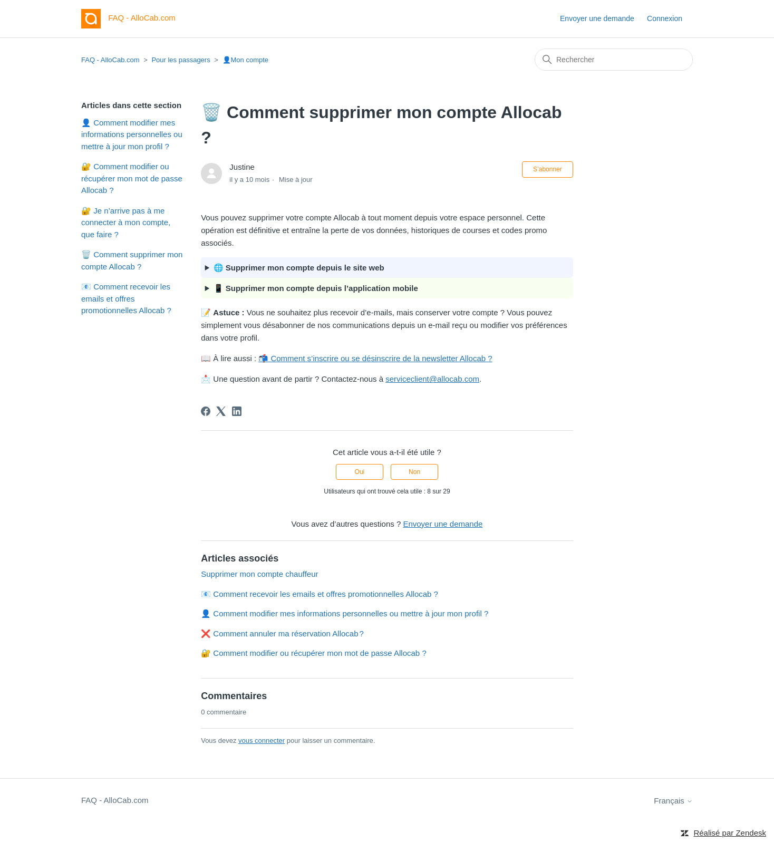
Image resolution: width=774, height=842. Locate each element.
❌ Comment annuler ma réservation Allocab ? (282, 633)
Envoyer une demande (597, 18)
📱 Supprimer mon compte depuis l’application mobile (316, 288)
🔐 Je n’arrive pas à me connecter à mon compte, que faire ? (125, 222)
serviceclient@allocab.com (432, 378)
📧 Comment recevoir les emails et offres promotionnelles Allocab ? (126, 298)
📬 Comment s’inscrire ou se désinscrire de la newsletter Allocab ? (375, 358)
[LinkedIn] (236, 411)
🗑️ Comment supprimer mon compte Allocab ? (131, 260)
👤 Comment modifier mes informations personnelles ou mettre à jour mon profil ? (131, 134)
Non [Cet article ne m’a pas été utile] (414, 472)
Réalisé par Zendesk (729, 832)
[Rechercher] (613, 59)
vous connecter (261, 740)
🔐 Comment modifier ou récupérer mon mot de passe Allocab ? (131, 178)
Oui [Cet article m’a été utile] (360, 472)
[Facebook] (205, 411)
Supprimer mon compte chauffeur (259, 573)
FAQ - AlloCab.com (110, 60)
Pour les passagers (180, 60)
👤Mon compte (245, 60)
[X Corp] (221, 411)
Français (673, 800)
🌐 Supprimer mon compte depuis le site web (299, 267)
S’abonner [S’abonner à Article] (547, 169)
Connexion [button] (664, 18)
